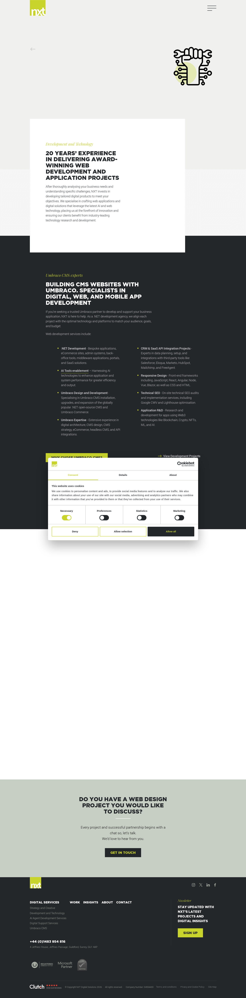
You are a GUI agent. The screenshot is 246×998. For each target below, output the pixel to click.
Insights (90, 902)
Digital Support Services (44, 923)
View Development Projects (179, 456)
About (107, 902)
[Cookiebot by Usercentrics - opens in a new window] (179, 464)
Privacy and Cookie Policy (192, 987)
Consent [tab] (73, 475)
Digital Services (44, 902)
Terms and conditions (166, 987)
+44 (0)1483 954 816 (47, 941)
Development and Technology (47, 913)
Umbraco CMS (38, 928)
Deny (75, 531)
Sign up (190, 933)
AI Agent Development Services (48, 918)
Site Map (212, 987)
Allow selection (123, 531)
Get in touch (123, 852)
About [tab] (173, 475)
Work (75, 902)
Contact (124, 902)
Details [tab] (123, 475)
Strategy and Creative (42, 908)
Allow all (171, 531)
